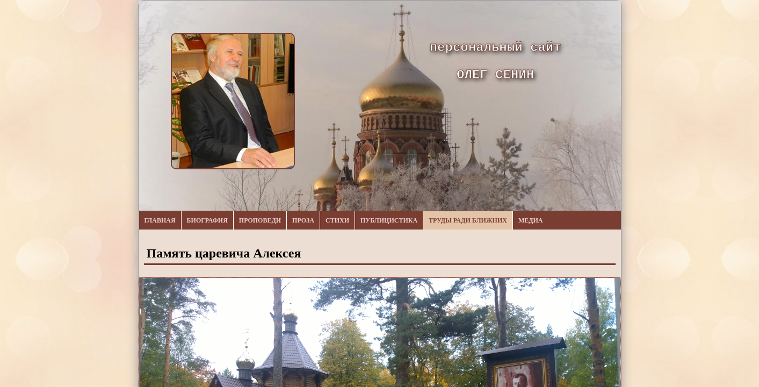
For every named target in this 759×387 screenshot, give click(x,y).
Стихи (337, 220)
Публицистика (388, 220)
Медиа (530, 220)
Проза (303, 220)
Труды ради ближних (468, 220)
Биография (207, 220)
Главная (160, 220)
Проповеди (260, 220)
